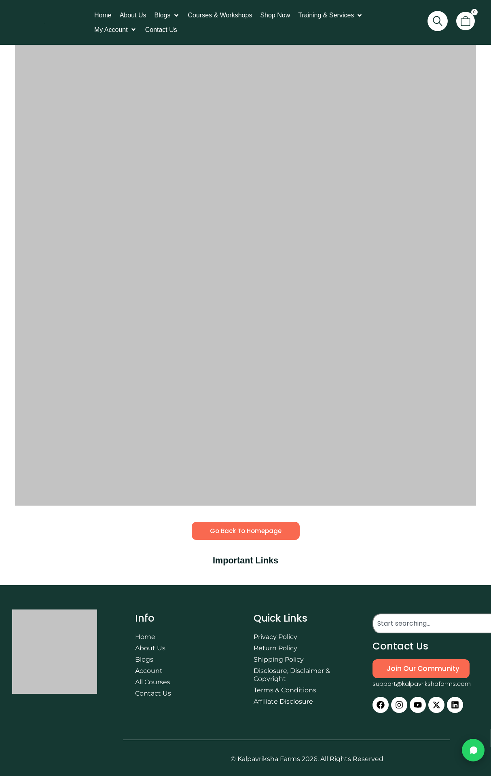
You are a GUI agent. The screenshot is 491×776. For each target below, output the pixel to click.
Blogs (144, 659)
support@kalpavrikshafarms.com (421, 683)
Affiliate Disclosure (283, 701)
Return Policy (275, 648)
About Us (150, 648)
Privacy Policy (275, 637)
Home (145, 637)
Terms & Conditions (285, 690)
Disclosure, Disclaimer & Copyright (292, 675)
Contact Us (153, 693)
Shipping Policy (279, 659)
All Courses (152, 682)
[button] (167, 15)
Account (149, 671)
